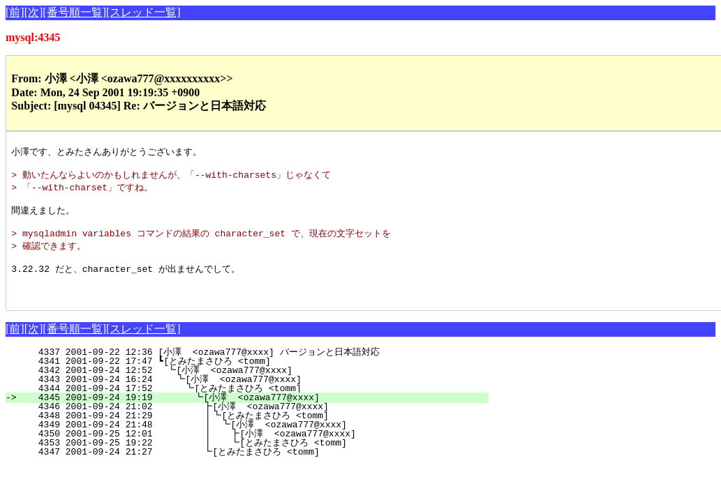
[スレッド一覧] (143, 12)
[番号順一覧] (74, 12)
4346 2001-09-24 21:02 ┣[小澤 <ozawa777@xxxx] (252, 424)
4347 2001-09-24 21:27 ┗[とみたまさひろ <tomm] (247, 469)
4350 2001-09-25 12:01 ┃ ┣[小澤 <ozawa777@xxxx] (247, 451)
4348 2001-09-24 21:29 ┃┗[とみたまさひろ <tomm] (245, 433)
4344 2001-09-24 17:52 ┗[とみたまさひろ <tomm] (249, 406)
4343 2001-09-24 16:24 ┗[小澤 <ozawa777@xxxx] (255, 396)
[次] (33, 12)
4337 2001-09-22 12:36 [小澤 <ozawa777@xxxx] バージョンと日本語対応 (249, 369)
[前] (15, 12)
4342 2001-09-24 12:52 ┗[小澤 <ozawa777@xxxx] (256, 387)
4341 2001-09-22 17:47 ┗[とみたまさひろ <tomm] (252, 378)
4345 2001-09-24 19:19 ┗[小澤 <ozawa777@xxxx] (253, 415)
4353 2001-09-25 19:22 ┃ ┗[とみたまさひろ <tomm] (243, 460)
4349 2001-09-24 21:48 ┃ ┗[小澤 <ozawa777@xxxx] (248, 442)
